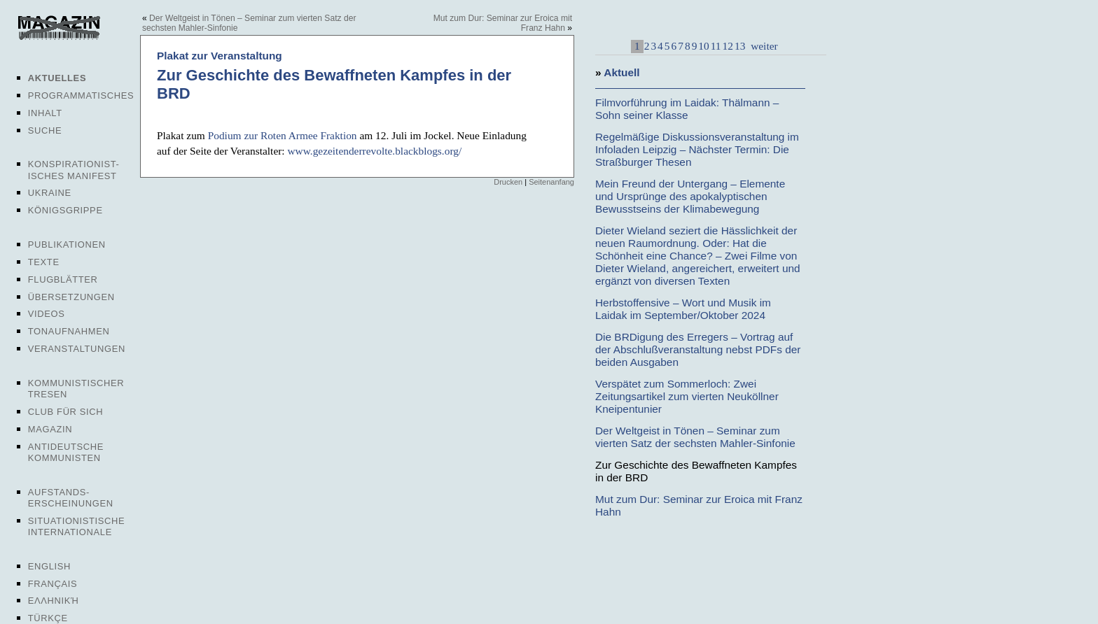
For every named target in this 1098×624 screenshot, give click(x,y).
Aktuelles (57, 78)
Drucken (508, 182)
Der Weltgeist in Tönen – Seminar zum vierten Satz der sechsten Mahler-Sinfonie (695, 437)
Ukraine (49, 192)
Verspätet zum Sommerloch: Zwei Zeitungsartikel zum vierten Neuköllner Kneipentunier (687, 396)
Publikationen (67, 244)
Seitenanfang (551, 182)
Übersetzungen (71, 297)
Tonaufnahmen (69, 331)
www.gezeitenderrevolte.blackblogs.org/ (374, 151)
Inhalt (45, 113)
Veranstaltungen (76, 348)
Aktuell (621, 72)
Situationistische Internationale (76, 526)
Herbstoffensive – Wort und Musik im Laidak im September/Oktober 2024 (683, 309)
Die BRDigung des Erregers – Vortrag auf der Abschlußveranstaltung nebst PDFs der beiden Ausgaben (697, 349)
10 (703, 46)
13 (740, 46)
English (49, 566)
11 (716, 46)
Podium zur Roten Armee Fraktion (282, 135)
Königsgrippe (65, 210)
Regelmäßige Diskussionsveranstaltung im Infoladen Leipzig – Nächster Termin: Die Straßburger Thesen (697, 149)
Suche (45, 130)
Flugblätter (63, 279)
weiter (762, 46)
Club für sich (66, 411)
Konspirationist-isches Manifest (74, 169)
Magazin (50, 429)
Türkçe (48, 618)
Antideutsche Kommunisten (66, 452)
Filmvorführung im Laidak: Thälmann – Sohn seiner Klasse (687, 109)
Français (53, 584)
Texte (44, 262)
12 (728, 46)
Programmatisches (81, 95)
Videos (46, 314)
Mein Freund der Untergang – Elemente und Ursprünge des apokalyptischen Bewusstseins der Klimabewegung (690, 196)
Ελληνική (53, 600)
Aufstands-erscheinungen (70, 498)
